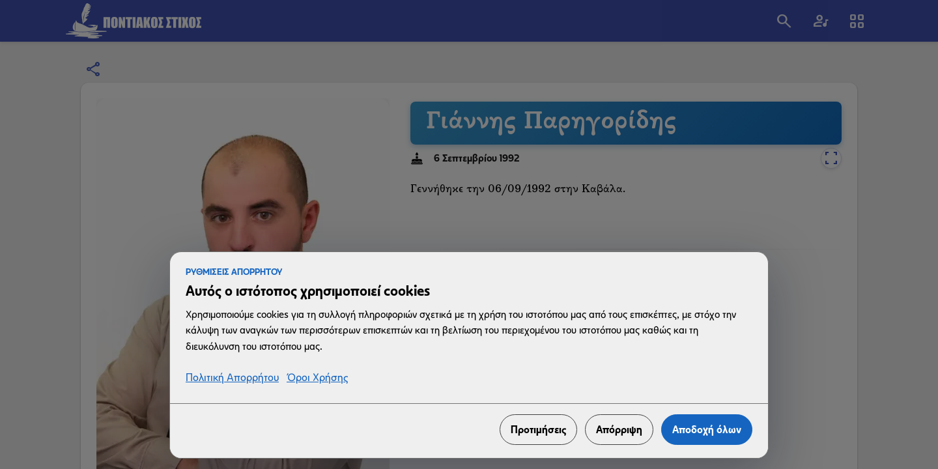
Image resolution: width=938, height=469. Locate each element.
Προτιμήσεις (538, 429)
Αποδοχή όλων (706, 429)
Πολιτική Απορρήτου (232, 378)
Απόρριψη (619, 429)
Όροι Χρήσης (317, 378)
